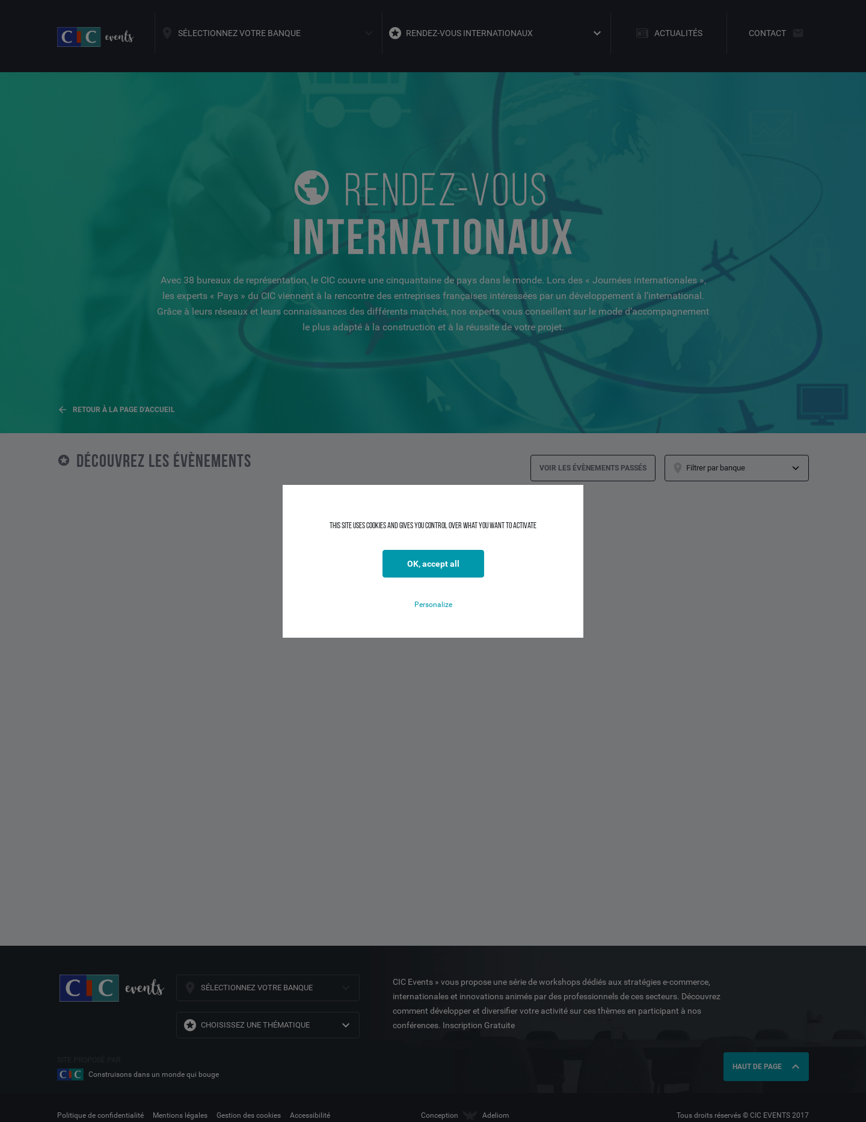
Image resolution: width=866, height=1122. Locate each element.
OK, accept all (433, 564)
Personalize (433, 604)
